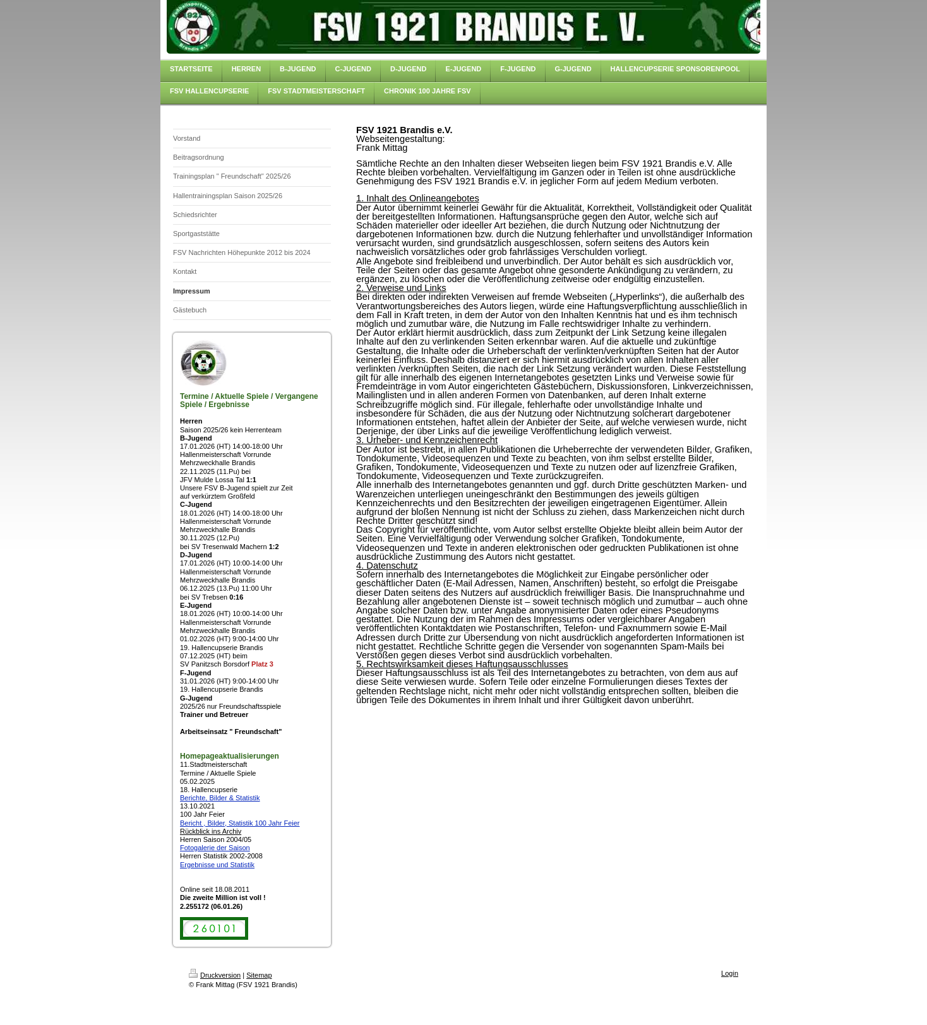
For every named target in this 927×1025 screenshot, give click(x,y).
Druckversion (215, 975)
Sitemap (259, 975)
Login (729, 973)
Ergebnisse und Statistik (217, 864)
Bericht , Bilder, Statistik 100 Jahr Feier (240, 823)
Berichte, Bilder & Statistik (220, 798)
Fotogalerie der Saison (215, 847)
